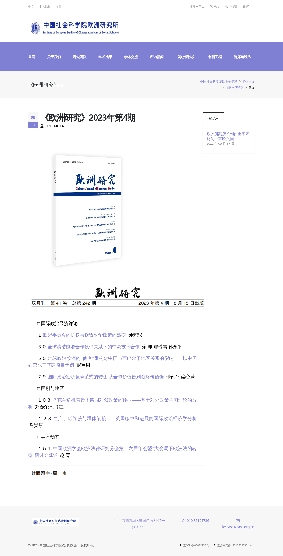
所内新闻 (156, 56)
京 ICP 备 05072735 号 (185, 545)
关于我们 (54, 56)
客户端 (214, 6)
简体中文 (248, 81)
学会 (37, 85)
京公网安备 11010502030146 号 (232, 545)
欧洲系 (58, 85)
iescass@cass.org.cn (238, 526)
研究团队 (79, 56)
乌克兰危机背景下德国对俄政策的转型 (92, 400)
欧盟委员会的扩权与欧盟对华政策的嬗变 (84, 335)
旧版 (59, 6)
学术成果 (105, 56)
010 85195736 (198, 520)
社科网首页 (197, 6)
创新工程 (215, 56)
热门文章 (215, 118)
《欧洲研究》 (186, 56)
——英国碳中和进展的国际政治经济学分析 (151, 418)
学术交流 (131, 56)
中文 (31, 6)
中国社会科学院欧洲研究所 (219, 81)
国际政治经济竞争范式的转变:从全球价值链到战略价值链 (106, 376)
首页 (31, 56)
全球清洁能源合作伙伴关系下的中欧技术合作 (94, 346)
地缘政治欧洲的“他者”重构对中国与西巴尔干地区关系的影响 (111, 358)
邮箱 (246, 6)
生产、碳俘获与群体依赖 (79, 418)
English (45, 6)
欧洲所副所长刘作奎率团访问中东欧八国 (228, 136)
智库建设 (240, 56)
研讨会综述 (46, 455)
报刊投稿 (231, 6)
